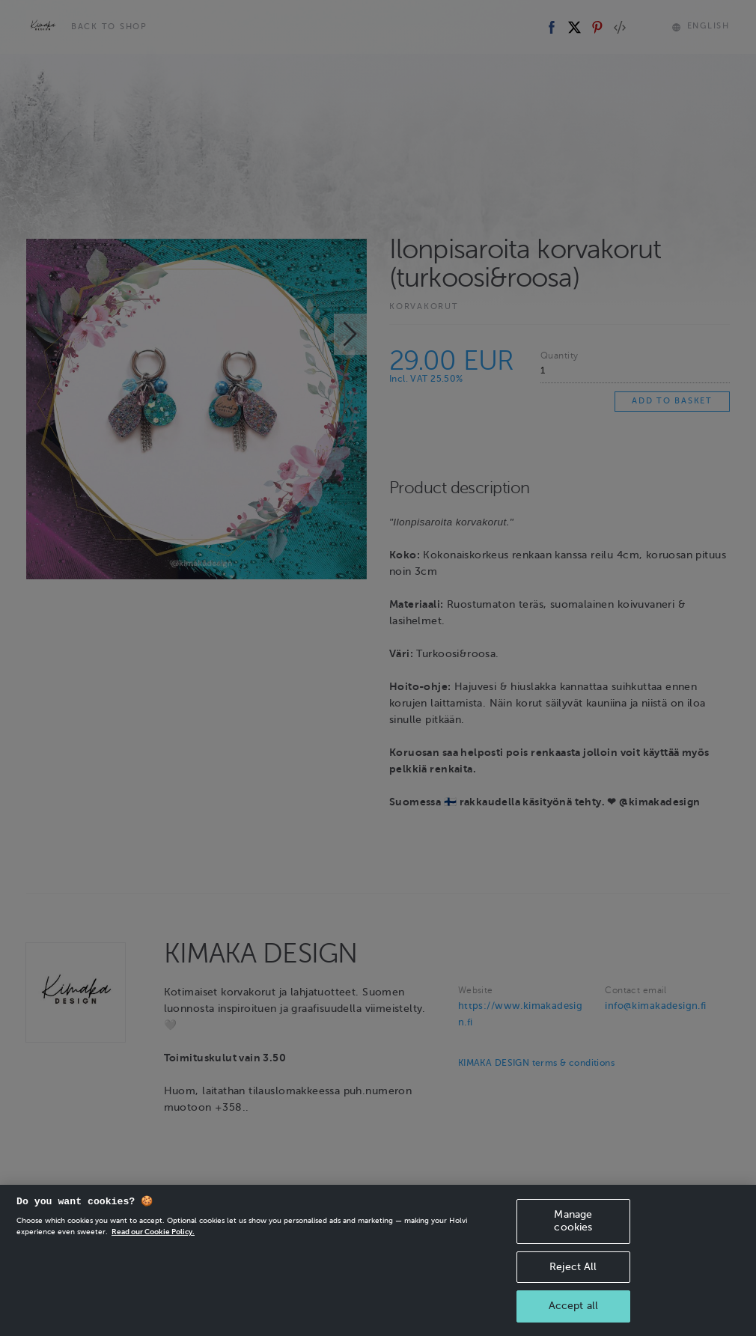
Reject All (573, 1281)
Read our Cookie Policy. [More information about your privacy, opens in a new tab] (153, 1247)
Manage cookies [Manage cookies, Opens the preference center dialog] (573, 1236)
